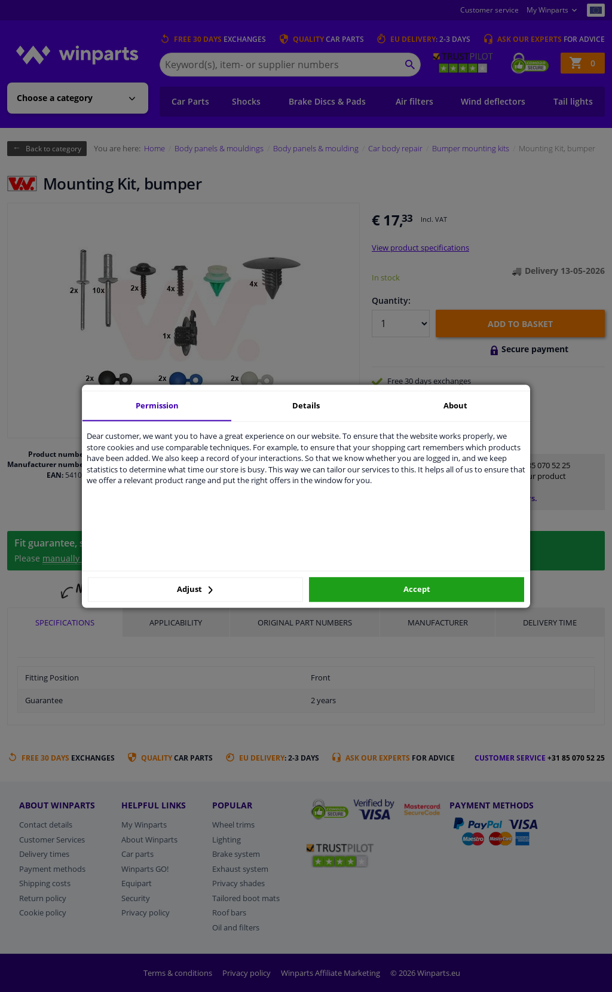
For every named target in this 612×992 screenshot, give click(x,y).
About (455, 405)
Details (306, 405)
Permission (157, 405)
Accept (416, 589)
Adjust (195, 589)
